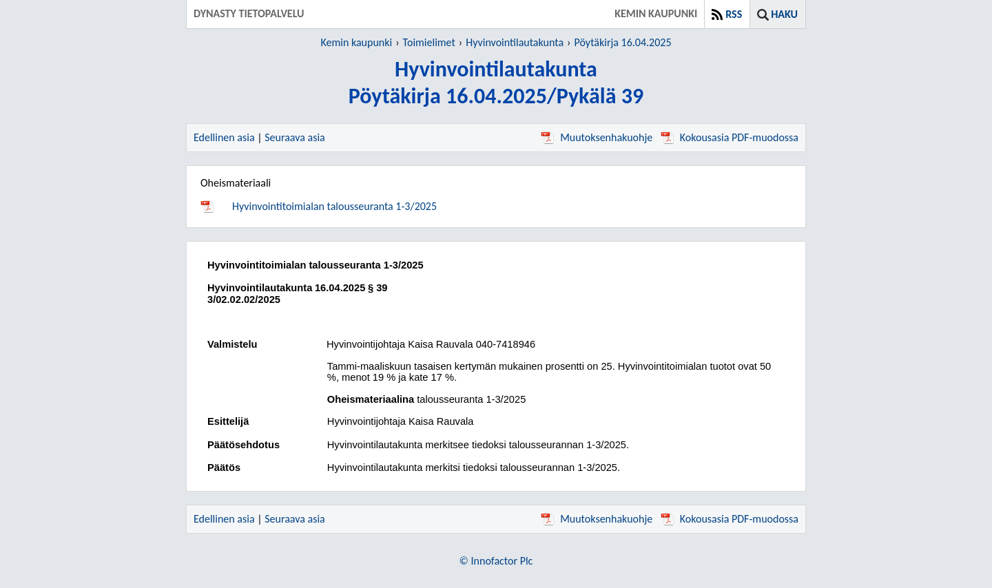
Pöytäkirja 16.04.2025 (623, 42)
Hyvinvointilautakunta (515, 42)
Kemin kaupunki (356, 42)
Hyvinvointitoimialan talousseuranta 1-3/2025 (334, 206)
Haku (784, 14)
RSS (733, 14)
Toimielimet (429, 42)
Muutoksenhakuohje (596, 137)
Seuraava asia (295, 137)
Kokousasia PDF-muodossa (729, 137)
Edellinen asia (224, 137)
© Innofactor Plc (496, 560)
